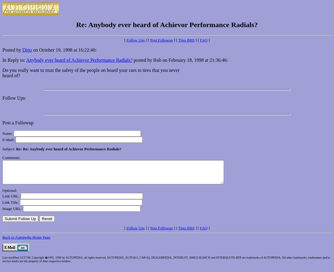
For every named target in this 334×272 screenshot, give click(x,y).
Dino (27, 49)
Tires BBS (186, 40)
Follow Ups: (14, 98)
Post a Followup (17, 122)
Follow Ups (135, 40)
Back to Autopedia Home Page (26, 241)
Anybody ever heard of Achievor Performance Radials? (79, 60)
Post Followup (161, 40)
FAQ (204, 40)
